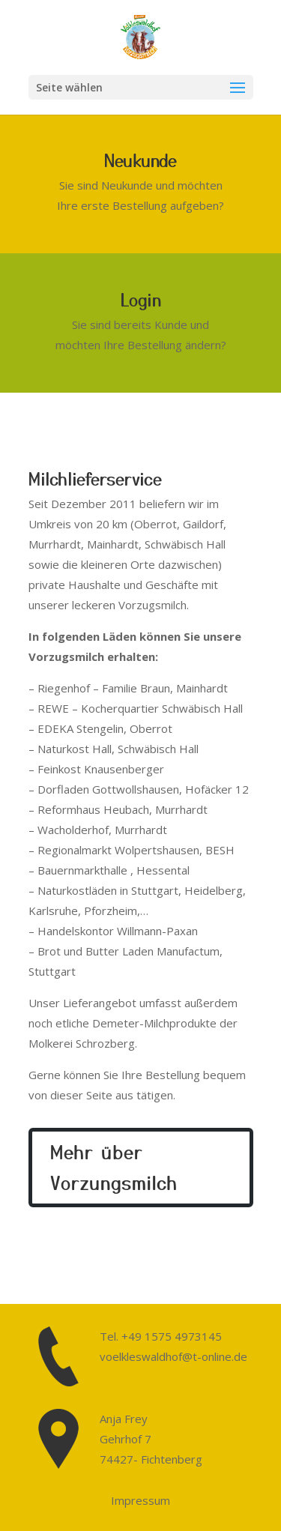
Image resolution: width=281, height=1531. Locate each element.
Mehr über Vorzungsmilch (114, 1166)
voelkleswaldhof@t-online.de (173, 1356)
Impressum (140, 1500)
